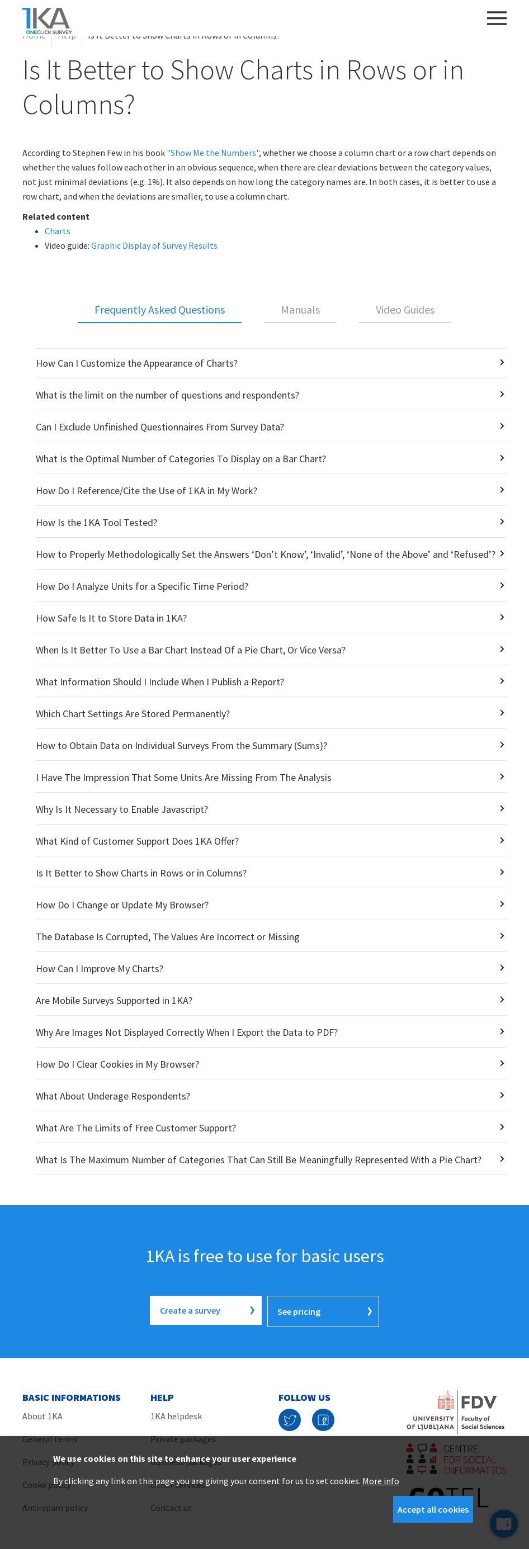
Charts (57, 230)
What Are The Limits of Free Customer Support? (136, 1127)
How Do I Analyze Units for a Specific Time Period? (142, 586)
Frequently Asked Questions (160, 309)
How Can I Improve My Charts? (99, 968)
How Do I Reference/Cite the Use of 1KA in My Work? (146, 490)
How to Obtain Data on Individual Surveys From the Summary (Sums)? (181, 745)
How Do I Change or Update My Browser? (122, 904)
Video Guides (405, 309)
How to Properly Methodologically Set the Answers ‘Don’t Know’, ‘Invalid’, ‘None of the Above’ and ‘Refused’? (265, 554)
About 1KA (42, 1413)
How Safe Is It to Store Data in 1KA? (111, 618)
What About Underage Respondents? (113, 1095)
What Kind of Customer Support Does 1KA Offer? (137, 841)
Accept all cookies (433, 1509)
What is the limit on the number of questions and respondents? (167, 395)
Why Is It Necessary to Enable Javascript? (122, 809)
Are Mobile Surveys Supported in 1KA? (114, 1000)
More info (380, 1480)
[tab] (160, 310)
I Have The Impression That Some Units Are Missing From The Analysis (184, 777)
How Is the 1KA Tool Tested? (96, 522)
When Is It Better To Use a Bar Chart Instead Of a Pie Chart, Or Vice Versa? (191, 649)
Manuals (300, 309)
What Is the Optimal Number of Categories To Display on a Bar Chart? (181, 458)
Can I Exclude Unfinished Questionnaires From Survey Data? (160, 426)
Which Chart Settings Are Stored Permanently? (133, 713)
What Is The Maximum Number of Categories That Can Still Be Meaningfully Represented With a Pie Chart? (258, 1159)
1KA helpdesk (176, 1413)
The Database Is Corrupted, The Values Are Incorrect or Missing (168, 936)
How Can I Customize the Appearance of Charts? (137, 363)
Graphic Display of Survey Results (154, 245)
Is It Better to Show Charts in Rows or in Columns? (141, 872)
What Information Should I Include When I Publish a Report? (160, 681)
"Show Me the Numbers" (213, 152)
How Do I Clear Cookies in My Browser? (117, 1064)
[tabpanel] (264, 761)
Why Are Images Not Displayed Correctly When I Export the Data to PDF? (187, 1032)
